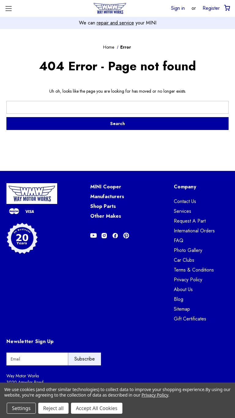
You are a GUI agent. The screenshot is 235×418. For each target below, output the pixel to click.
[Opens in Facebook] (115, 235)
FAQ (178, 240)
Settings (21, 408)
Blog (178, 299)
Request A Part (190, 220)
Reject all (53, 408)
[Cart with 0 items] (226, 8)
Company (185, 186)
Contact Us (185, 201)
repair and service (115, 22)
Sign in (178, 8)
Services (182, 211)
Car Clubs (184, 260)
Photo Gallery (188, 250)
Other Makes (105, 216)
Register (211, 8)
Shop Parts (103, 206)
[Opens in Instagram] (104, 235)
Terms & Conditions (194, 269)
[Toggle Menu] (8, 8)
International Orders (194, 230)
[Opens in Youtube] (93, 235)
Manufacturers (107, 196)
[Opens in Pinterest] (126, 235)
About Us (183, 289)
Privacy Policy (188, 279)
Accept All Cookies (97, 408)
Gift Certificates (190, 318)
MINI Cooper (105, 186)
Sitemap (182, 309)
